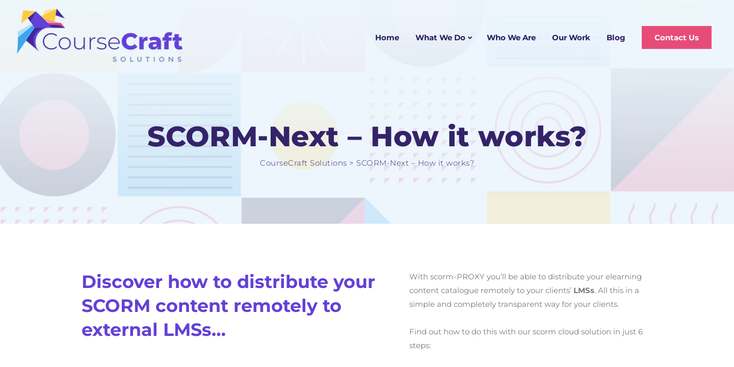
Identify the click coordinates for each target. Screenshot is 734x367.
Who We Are (511, 37)
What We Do (440, 37)
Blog (616, 37)
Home (387, 37)
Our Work (571, 37)
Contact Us (676, 37)
